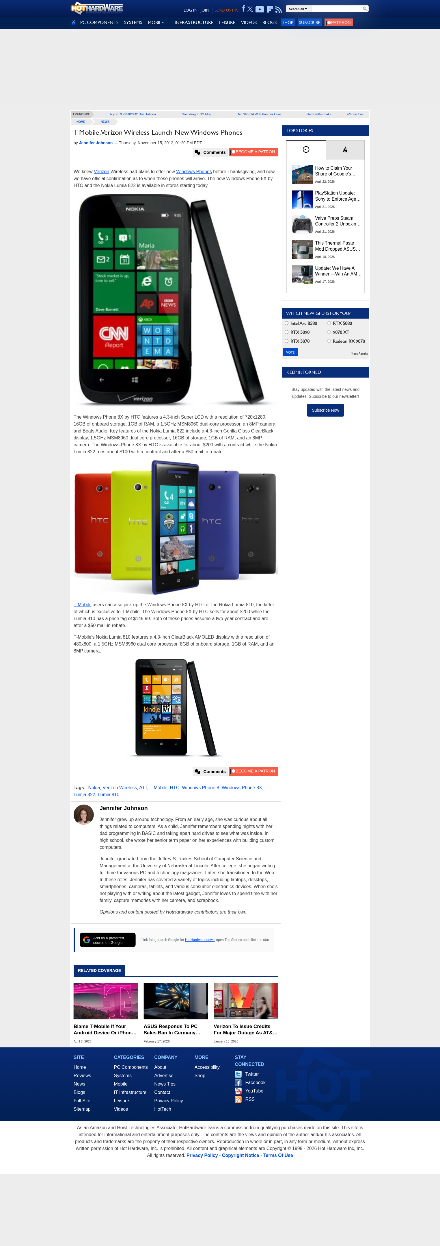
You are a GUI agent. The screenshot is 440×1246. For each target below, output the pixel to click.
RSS (250, 1099)
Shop (287, 22)
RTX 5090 (297, 332)
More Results (359, 354)
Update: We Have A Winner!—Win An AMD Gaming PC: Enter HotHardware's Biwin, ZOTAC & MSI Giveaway (338, 271)
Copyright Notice (240, 1155)
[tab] (306, 150)
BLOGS (269, 22)
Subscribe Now (325, 410)
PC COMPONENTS (99, 22)
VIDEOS (249, 22)
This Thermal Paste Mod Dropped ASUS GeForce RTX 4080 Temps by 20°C (335, 246)
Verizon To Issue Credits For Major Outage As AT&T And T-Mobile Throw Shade (245, 1030)
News (105, 121)
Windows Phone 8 (200, 787)
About (160, 1067)
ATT (143, 787)
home (81, 121)
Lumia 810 (109, 794)
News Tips (165, 1084)
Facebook (255, 1082)
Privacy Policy (168, 1100)
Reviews (82, 1075)
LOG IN (190, 10)
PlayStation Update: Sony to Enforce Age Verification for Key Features (335, 196)
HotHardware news (200, 940)
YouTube (254, 1090)
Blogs (79, 1092)
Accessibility (207, 1067)
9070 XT (338, 332)
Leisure (121, 1100)
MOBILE (156, 22)
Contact (162, 1092)
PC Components (131, 1067)
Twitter (252, 1074)
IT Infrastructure (130, 1092)
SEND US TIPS (226, 10)
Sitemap (82, 1109)
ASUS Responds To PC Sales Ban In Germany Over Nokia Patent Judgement (171, 1030)
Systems (123, 1075)
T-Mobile (82, 604)
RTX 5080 (339, 323)
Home (80, 1067)
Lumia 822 (84, 794)
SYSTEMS (133, 22)
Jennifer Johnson (124, 808)
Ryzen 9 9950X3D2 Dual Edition (133, 114)
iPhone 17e (355, 114)
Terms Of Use (278, 1155)
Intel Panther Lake (318, 114)
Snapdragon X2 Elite (196, 114)
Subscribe (309, 22)
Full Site (82, 1100)
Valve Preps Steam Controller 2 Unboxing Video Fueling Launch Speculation (337, 221)
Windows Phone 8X (242, 787)
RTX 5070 (297, 341)
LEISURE (227, 22)
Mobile (121, 1084)
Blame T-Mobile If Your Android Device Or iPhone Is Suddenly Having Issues (104, 1030)
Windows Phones (194, 171)
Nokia (94, 787)
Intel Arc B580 (301, 323)
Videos (121, 1109)
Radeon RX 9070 (346, 341)
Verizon (101, 171)
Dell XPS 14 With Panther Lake (259, 114)
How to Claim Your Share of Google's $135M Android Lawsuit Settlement (334, 171)
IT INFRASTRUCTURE (191, 22)
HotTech (162, 1109)
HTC (174, 787)
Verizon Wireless (119, 787)
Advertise (164, 1075)
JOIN (204, 10)
